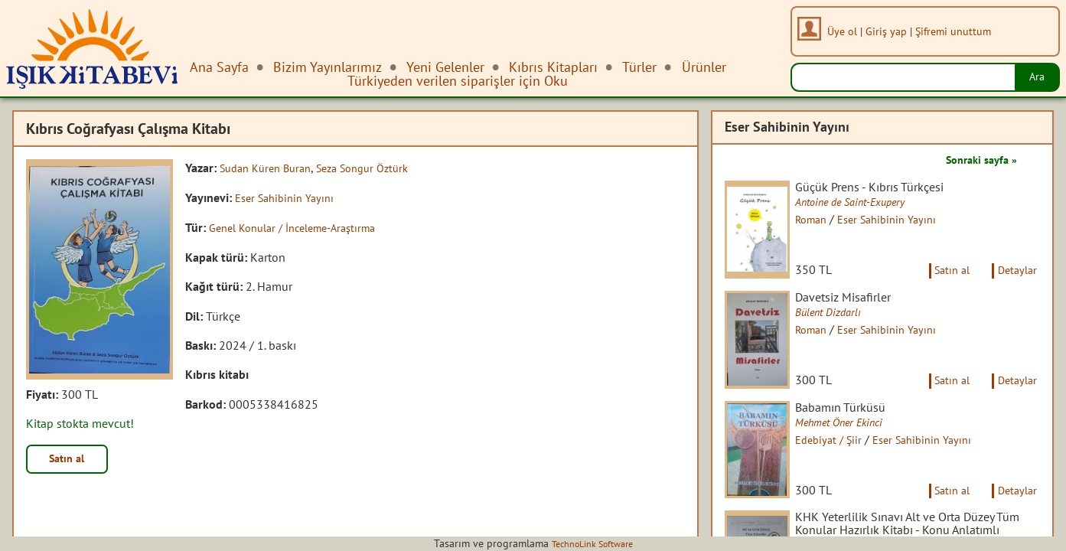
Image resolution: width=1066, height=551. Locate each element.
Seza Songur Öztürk (378, 167)
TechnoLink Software (592, 543)
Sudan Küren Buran (270, 167)
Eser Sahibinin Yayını (289, 196)
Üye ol (846, 31)
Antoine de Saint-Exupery (865, 202)
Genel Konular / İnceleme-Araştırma (302, 226)
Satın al (72, 460)
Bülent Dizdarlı (840, 324)
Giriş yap (890, 31)
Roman (822, 219)
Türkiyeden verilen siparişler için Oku (457, 81)
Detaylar (1014, 281)
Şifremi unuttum (957, 31)
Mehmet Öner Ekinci (852, 447)
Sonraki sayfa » (975, 159)
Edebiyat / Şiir (840, 464)
